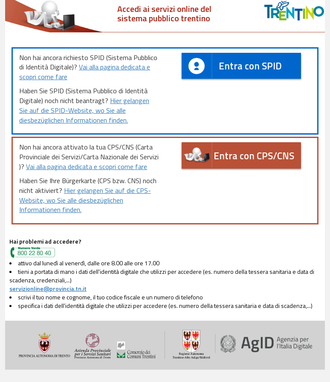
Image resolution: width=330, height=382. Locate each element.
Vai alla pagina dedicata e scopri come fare (84, 72)
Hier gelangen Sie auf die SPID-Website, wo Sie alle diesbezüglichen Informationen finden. (84, 110)
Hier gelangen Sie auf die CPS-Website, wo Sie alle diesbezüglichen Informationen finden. (85, 200)
